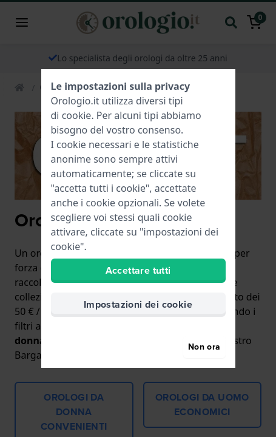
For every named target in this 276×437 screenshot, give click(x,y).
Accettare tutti (138, 270)
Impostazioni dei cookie (138, 304)
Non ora (204, 346)
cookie (77, 115)
